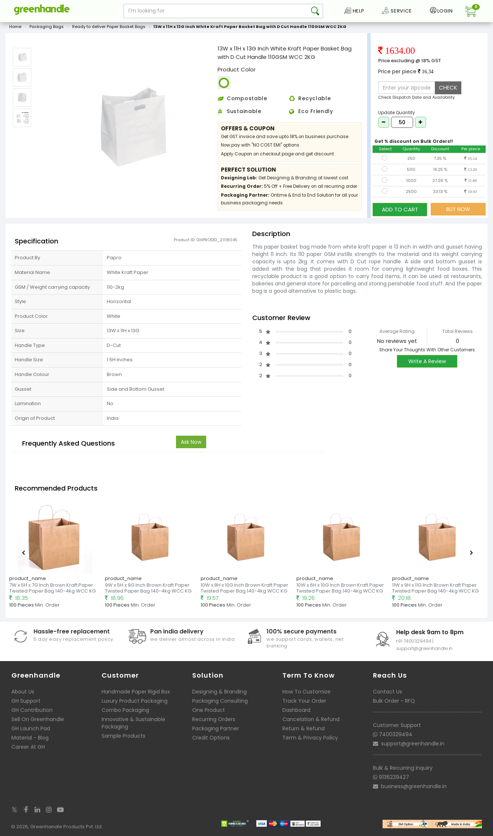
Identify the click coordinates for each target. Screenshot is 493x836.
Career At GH (28, 747)
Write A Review (427, 361)
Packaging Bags (46, 27)
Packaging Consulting (220, 701)
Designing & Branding (219, 691)
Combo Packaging (125, 710)
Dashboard (296, 710)
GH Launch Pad (30, 728)
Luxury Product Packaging (135, 701)
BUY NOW (458, 209)
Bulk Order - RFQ (394, 701)
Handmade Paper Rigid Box (136, 691)
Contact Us (387, 691)
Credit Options (211, 737)
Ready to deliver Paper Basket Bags (108, 27)
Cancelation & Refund (310, 719)
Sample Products (123, 736)
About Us (22, 691)
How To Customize (306, 691)
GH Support (26, 701)
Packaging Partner (215, 728)
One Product (208, 710)
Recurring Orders (213, 719)
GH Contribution (32, 710)
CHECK (448, 88)
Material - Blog (30, 737)
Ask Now (191, 442)
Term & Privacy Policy (310, 737)
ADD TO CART (400, 209)
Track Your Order (304, 701)
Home (15, 27)
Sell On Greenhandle (37, 719)
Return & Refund (303, 728)
